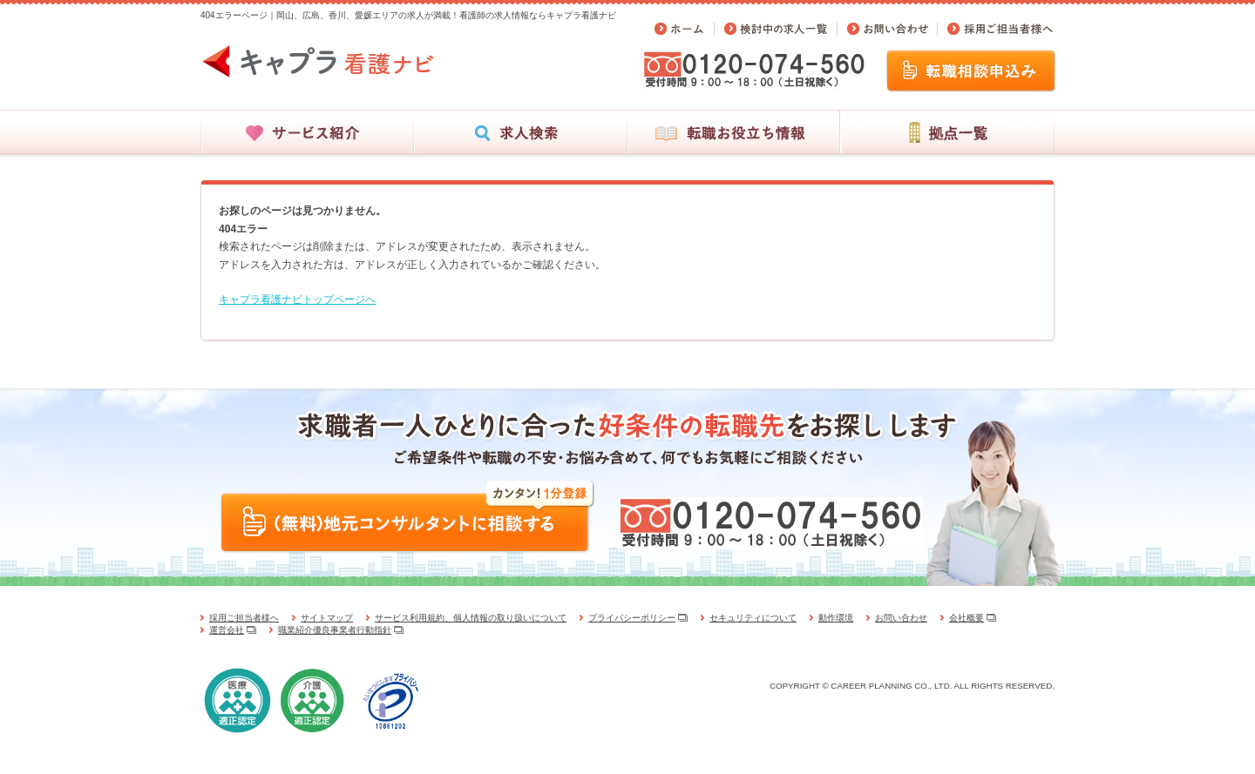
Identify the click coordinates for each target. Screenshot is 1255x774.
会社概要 (966, 618)
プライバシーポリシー (631, 618)
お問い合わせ (901, 618)
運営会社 (226, 630)
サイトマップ (327, 618)
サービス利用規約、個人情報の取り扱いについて (470, 618)
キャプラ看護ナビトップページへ (297, 299)
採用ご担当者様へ (244, 618)
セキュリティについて (753, 618)
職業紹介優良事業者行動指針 (334, 630)
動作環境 (835, 618)
